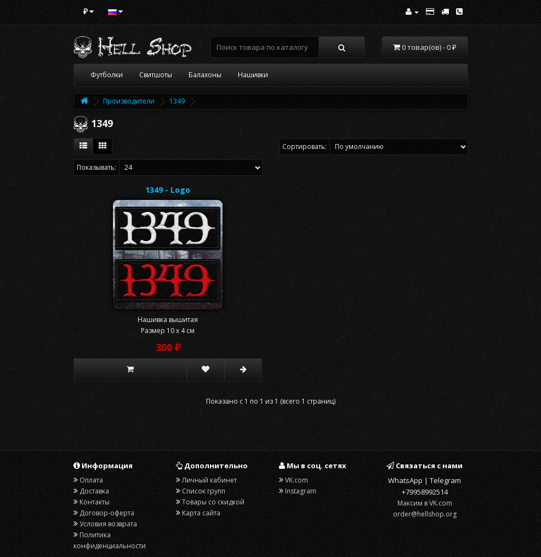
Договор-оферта (106, 513)
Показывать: (96, 167)
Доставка (94, 491)
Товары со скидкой (213, 502)
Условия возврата (108, 524)
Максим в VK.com (424, 503)
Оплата (91, 480)
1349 (177, 101)
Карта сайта (201, 513)
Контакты (94, 502)
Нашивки (253, 74)
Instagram (300, 491)
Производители (129, 101)
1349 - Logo (167, 190)
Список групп (203, 491)
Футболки (106, 74)
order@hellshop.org (425, 514)
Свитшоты (155, 74)
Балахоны (205, 74)
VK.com (296, 480)
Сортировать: (304, 146)
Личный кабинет (209, 480)
